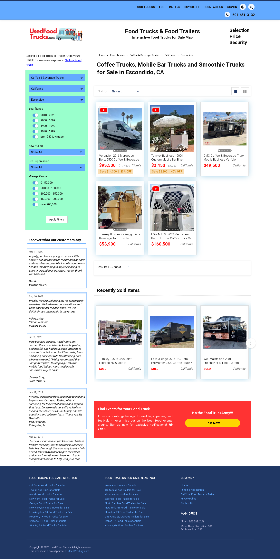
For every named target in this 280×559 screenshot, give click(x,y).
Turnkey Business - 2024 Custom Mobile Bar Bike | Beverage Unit (167, 159)
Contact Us (214, 7)
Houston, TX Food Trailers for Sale (124, 512)
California (57, 88)
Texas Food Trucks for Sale (44, 490)
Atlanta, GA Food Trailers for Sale (124, 525)
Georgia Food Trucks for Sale (46, 503)
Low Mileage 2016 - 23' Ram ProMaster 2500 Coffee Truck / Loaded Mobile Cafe (171, 362)
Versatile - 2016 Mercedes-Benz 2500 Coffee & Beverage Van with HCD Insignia (119, 159)
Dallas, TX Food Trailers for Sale (123, 520)
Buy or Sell (192, 7)
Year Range (36, 108)
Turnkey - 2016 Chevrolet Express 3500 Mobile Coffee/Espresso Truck (115, 362)
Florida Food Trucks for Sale (45, 494)
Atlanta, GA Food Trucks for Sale (47, 525)
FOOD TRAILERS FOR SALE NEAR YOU (130, 478)
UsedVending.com (78, 551)
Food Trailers (169, 7)
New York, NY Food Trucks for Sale (49, 507)
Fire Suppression (39, 161)
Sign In (236, 7)
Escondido (57, 99)
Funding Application (192, 489)
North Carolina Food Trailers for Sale (125, 503)
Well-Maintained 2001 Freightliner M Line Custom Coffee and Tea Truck (221, 362)
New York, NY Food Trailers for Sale (125, 507)
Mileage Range (38, 176)
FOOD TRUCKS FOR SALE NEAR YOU (53, 478)
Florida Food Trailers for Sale (121, 494)
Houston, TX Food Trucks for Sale (48, 516)
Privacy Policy (188, 498)
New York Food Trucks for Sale (46, 498)
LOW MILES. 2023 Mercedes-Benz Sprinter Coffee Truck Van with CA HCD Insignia (172, 238)
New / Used (36, 145)
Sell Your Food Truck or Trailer (198, 494)
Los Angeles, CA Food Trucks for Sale (50, 512)
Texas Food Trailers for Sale (120, 485)
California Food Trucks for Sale (46, 485)
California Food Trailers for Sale (123, 490)
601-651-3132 (196, 521)
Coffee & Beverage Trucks (57, 77)
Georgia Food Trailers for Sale (122, 498)
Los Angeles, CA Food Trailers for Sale (127, 516)
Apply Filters (56, 219)
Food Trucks (145, 7)
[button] (114, 150)
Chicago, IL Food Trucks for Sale (47, 520)
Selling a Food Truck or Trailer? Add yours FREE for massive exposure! (54, 60)
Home (184, 485)
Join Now (213, 423)
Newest (125, 91)
